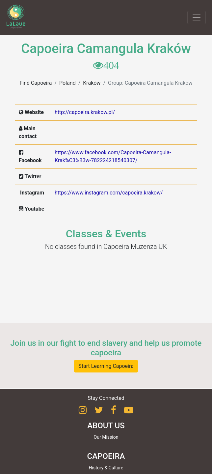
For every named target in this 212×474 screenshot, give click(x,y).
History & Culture (106, 467)
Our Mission (106, 437)
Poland (67, 83)
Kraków (91, 83)
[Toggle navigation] (196, 17)
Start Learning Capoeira (106, 366)
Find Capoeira (36, 83)
